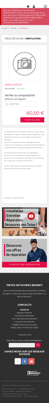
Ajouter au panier (32, 120)
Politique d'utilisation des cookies (14, 394)
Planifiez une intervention (24, 264)
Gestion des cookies (31, 396)
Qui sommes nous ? (9, 389)
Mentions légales (8, 391)
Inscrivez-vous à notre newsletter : (24, 340)
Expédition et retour (23, 391)
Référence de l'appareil (15, 99)
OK (37, 345)
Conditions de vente (26, 389)
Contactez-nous (24, 335)
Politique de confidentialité (12, 396)
